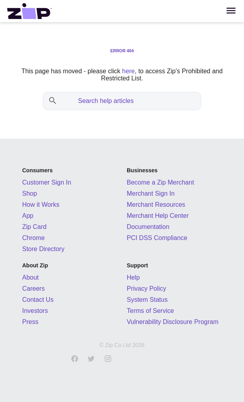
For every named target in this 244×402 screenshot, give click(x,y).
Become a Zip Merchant (160, 182)
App (27, 215)
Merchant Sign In (151, 193)
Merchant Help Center (158, 215)
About (30, 277)
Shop (29, 193)
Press (30, 321)
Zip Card (34, 226)
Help (133, 277)
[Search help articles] (130, 101)
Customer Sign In (46, 182)
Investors (35, 310)
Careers (33, 288)
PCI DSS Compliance (157, 237)
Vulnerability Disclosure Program (173, 321)
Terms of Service (150, 310)
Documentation (148, 226)
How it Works (40, 204)
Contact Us (37, 299)
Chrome (33, 237)
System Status (147, 299)
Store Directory (43, 249)
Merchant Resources (156, 204)
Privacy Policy (146, 288)
